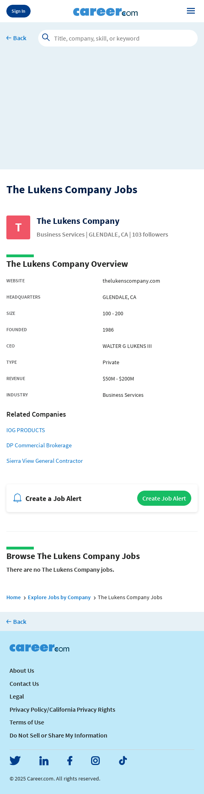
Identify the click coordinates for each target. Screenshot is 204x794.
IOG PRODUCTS (25, 430)
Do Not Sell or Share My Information (58, 735)
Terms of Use (27, 722)
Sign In (18, 11)
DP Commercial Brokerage (39, 445)
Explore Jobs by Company (59, 597)
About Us (22, 670)
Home (13, 597)
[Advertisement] (102, 113)
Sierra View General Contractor (44, 460)
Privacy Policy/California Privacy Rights (62, 709)
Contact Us (24, 683)
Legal (17, 696)
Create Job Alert (164, 498)
